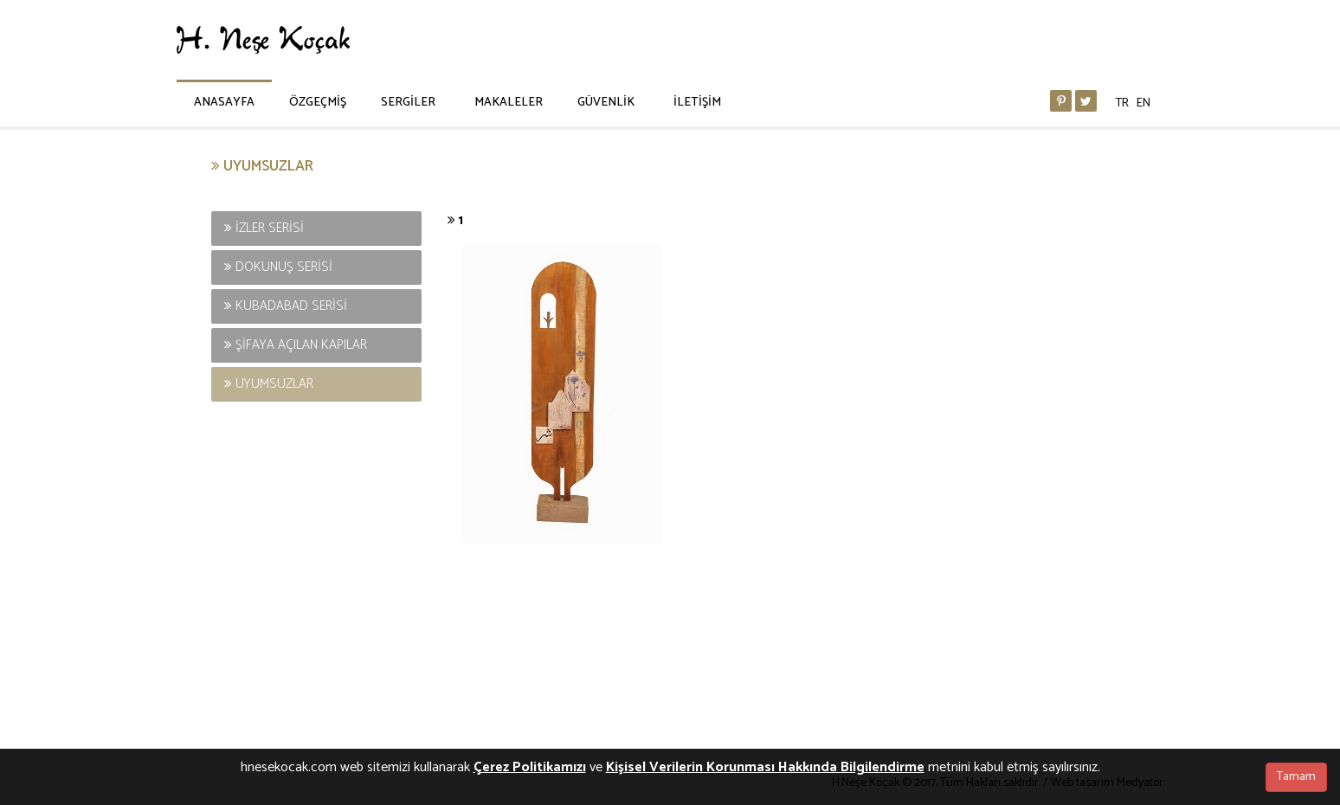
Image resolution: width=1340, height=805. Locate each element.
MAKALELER (508, 103)
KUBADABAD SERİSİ (285, 306)
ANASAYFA (224, 103)
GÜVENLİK (606, 103)
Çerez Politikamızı (530, 767)
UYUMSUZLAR (268, 384)
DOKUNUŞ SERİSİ (278, 267)
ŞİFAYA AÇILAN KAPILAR (295, 345)
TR (1122, 103)
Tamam (1296, 777)
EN (1143, 103)
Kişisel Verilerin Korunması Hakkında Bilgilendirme (765, 767)
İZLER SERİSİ (264, 228)
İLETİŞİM (697, 103)
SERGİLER (408, 103)
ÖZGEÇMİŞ (317, 103)
